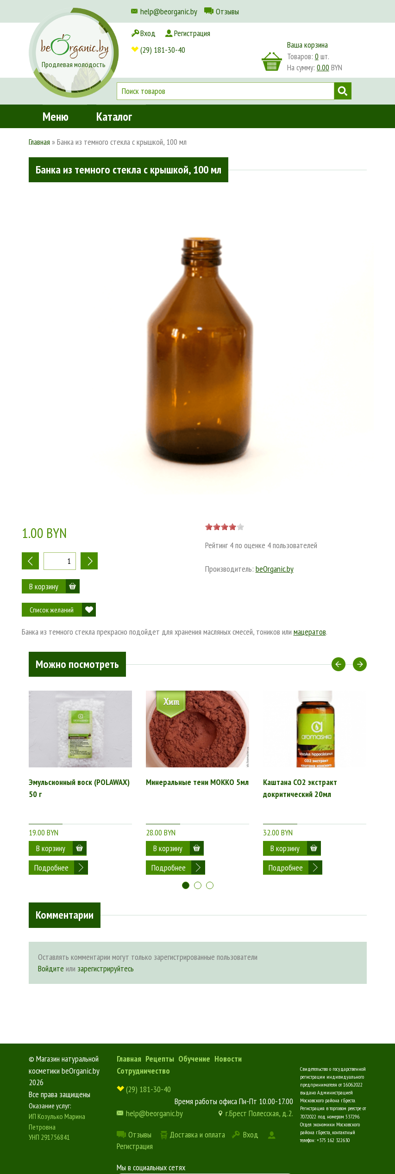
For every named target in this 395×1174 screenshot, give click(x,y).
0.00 (323, 67)
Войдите (51, 949)
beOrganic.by (275, 568)
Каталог (114, 89)
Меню (56, 89)
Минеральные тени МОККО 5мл (197, 782)
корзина (272, 61)
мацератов (310, 631)
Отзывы (227, 11)
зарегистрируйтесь (105, 949)
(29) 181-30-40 (162, 33)
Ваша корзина (307, 44)
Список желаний (52, 609)
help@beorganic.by (168, 11)
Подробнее (51, 848)
